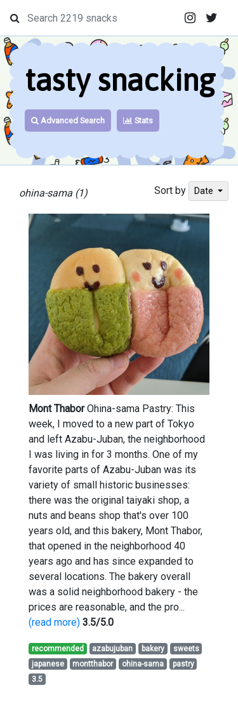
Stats (138, 120)
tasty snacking (120, 79)
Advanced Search (68, 120)
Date (204, 191)
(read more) (54, 622)
